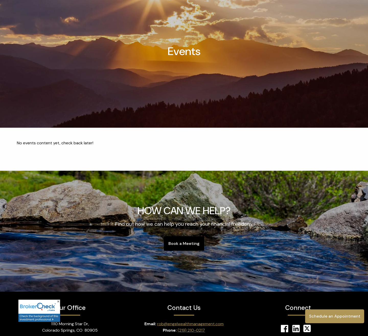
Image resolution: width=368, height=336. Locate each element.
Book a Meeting (184, 243)
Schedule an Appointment (334, 316)
